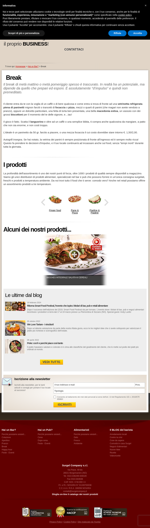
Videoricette (115, 456)
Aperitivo (6, 440)
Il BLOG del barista (121, 429)
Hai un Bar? (33, 66)
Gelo (76, 437)
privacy (60, 399)
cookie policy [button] (125, 15)
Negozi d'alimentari (118, 446)
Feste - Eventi (8, 452)
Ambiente (78, 443)
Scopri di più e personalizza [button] (23, 33)
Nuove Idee (115, 449)
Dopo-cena (43, 440)
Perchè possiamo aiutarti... (14, 434)
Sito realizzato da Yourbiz (89, 522)
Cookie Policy (70, 522)
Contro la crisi (116, 437)
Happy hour (7, 449)
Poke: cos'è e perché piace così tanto (45, 343)
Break (4, 446)
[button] (145, 5)
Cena (40, 437)
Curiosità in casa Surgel (120, 443)
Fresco (77, 440)
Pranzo (5, 443)
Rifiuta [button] (117, 33)
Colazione (6, 437)
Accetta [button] (137, 33)
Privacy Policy (55, 522)
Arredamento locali (118, 434)
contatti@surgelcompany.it (75, 491)
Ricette (113, 452)
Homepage (21, 66)
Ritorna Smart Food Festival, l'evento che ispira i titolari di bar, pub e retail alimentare (67, 305)
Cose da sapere (117, 440)
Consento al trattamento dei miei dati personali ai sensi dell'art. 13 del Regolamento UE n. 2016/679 (98, 398)
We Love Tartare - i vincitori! (40, 324)
